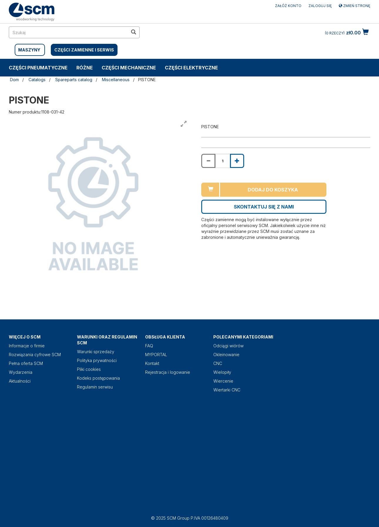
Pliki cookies (89, 369)
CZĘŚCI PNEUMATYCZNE (38, 68)
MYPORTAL (156, 354)
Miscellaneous (116, 79)
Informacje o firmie (27, 345)
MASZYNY (29, 49)
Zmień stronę (354, 6)
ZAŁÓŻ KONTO (288, 6)
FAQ (149, 345)
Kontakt (152, 363)
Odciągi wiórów (228, 345)
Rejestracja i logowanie (167, 372)
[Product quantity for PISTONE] (222, 161)
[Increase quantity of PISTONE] (237, 161)
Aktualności (20, 380)
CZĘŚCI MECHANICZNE (129, 68)
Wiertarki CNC (226, 389)
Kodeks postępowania (98, 378)
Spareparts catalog (73, 79)
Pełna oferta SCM (26, 363)
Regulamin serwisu (95, 386)
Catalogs (37, 79)
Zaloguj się (320, 6)
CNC (217, 363)
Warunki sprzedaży (95, 351)
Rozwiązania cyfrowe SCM (35, 354)
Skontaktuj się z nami (264, 207)
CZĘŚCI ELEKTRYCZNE (191, 68)
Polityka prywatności (97, 360)
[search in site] (68, 32)
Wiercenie (223, 380)
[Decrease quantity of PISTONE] (208, 161)
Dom (14, 79)
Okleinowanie (226, 354)
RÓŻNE (84, 68)
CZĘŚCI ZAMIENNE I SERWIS (84, 49)
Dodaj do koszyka (273, 190)
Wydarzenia (20, 372)
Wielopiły (222, 372)
